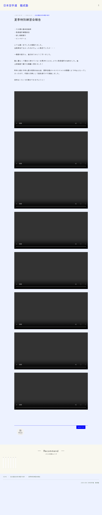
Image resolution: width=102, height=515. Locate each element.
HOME (5, 487)
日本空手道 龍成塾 (15, 5)
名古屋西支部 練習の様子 (42, 15)
